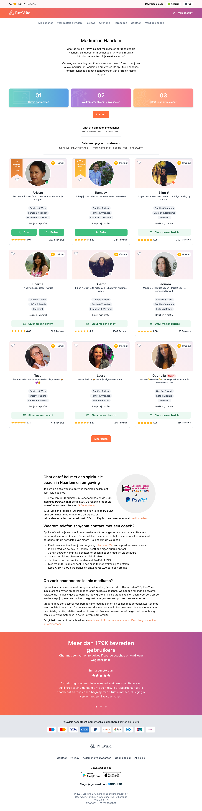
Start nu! (101, 114)
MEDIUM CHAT (111, 131)
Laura (101, 376)
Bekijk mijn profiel (38, 223)
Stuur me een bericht (164, 232)
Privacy (74, 757)
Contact (136, 22)
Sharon (101, 284)
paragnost (120, 148)
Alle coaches (45, 22)
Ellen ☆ (164, 193)
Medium (64, 148)
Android (173, 4)
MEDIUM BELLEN (91, 131)
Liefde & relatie (101, 148)
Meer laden (101, 438)
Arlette (38, 193)
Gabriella (164, 376)
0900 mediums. (86, 505)
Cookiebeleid (123, 757)
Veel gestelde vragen (69, 22)
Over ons (104, 22)
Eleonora (164, 284)
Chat (24, 232)
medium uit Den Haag (130, 620)
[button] (38, 201)
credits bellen (139, 518)
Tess (37, 376)
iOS (188, 4)
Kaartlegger (79, 148)
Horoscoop (120, 22)
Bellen (51, 232)
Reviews (90, 22)
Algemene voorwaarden (97, 757)
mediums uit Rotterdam (102, 620)
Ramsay (101, 193)
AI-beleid (139, 757)
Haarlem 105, (104, 545)
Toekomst (136, 148)
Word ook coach (154, 22)
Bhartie (37, 284)
